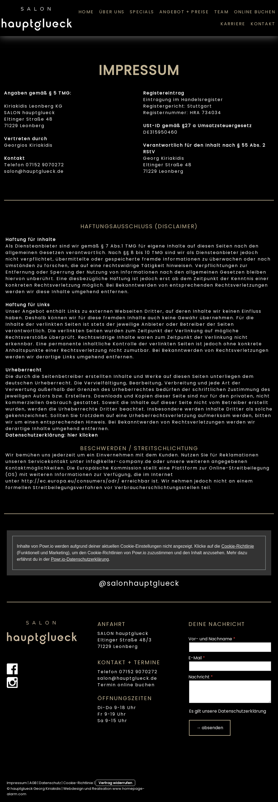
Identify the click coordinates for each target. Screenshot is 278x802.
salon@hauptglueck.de (34, 171)
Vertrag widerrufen (115, 783)
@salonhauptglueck (139, 583)
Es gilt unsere (227, 711)
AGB (33, 783)
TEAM (221, 12)
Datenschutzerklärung (242, 711)
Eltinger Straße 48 (28, 119)
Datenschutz (50, 783)
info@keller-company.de (118, 461)
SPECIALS (142, 12)
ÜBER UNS (111, 12)
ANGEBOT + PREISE (184, 12)
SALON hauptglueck (123, 633)
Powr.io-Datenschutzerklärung (80, 559)
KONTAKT (263, 24)
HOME (86, 12)
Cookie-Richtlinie (237, 546)
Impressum (17, 783)
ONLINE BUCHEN (254, 12)
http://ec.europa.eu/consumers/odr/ (70, 481)
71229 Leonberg (117, 646)
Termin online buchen (126, 685)
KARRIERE (232, 24)
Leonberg (32, 126)
